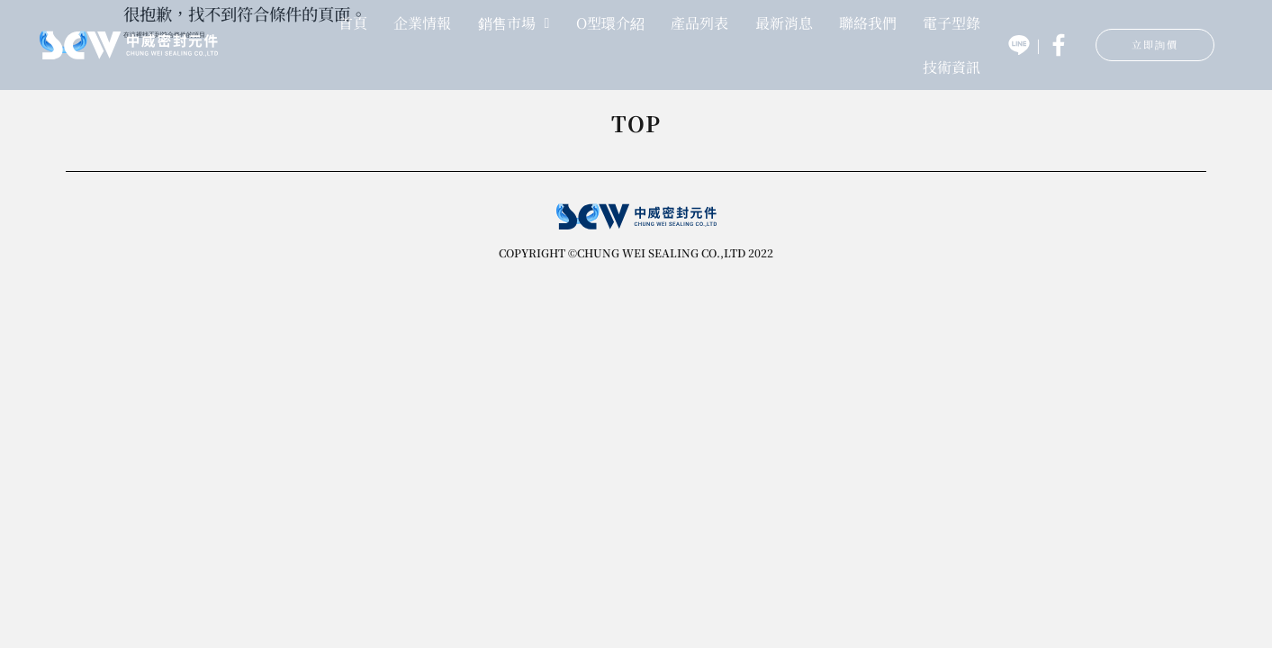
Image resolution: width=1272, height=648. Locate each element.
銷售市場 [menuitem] (514, 22)
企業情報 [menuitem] (422, 22)
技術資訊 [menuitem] (951, 65)
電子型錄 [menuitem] (951, 22)
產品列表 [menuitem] (699, 22)
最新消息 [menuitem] (784, 22)
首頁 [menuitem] (352, 22)
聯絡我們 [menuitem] (868, 22)
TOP (636, 126)
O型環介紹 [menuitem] (610, 22)
